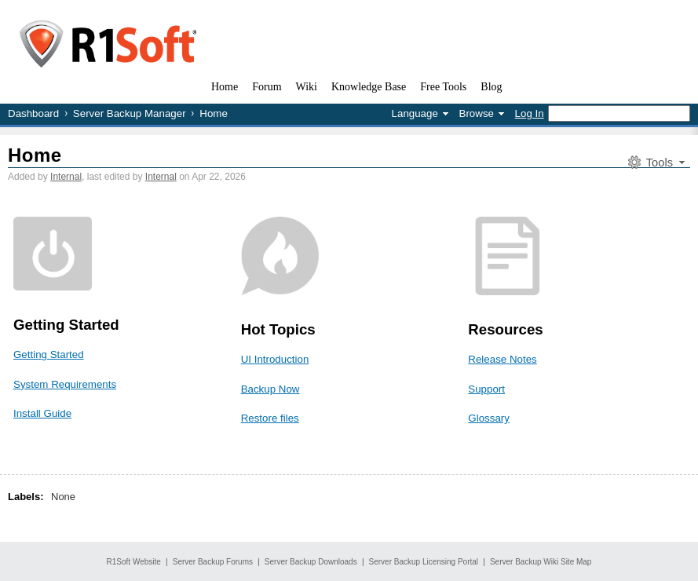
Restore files (270, 418)
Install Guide (42, 413)
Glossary (489, 418)
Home (35, 155)
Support (486, 389)
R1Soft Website (134, 561)
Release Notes (502, 359)
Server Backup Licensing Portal (424, 561)
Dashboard (33, 113)
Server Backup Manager (129, 113)
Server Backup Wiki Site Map (541, 561)
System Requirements (64, 384)
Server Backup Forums (213, 561)
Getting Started (48, 354)
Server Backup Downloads (311, 561)
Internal (66, 176)
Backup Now (270, 389)
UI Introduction (275, 359)
